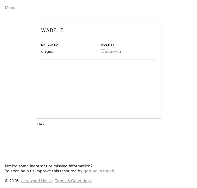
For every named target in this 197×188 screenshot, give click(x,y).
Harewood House (37, 180)
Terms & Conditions (73, 180)
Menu (10, 7)
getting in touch (98, 170)
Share (41, 124)
